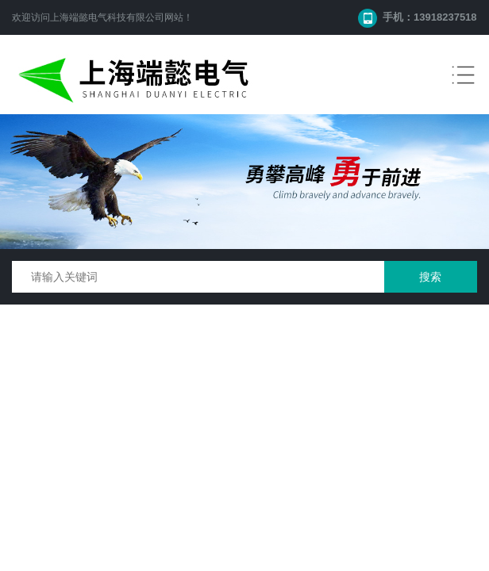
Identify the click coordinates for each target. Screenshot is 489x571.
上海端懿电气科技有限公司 (107, 17)
